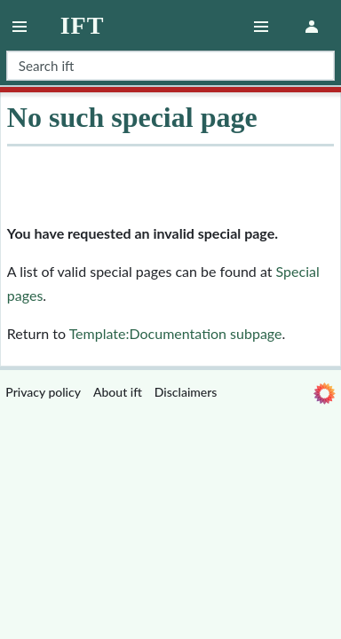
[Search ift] (170, 65)
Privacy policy (43, 391)
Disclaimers (186, 391)
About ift (117, 391)
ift (82, 25)
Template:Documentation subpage (175, 333)
